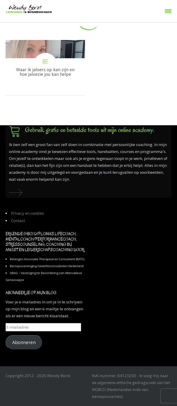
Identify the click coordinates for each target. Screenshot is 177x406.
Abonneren (24, 342)
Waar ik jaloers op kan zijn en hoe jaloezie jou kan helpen (45, 67)
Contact (18, 220)
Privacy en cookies (27, 213)
